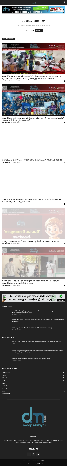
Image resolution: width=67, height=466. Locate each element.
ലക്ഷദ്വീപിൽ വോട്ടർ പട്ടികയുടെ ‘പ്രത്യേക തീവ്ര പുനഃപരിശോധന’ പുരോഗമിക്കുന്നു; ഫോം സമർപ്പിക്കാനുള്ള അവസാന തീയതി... (31, 77)
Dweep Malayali (6, 80)
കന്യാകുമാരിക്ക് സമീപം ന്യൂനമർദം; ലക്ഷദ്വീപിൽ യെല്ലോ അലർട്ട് (32, 160)
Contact (34, 461)
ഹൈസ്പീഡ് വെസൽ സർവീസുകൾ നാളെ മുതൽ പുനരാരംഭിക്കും (31, 358)
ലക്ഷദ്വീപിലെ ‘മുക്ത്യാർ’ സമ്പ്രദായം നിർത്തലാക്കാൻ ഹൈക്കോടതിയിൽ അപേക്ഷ (36, 341)
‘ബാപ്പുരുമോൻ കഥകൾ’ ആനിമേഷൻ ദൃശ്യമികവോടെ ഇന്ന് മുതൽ (30, 241)
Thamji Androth (6, 204)
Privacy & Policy (41, 461)
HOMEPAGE (38, 30)
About (28, 461)
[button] (3, 2)
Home (23, 461)
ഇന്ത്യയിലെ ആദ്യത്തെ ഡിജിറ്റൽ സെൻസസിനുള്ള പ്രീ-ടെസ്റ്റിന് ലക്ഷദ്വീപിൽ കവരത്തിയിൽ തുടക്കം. (30, 282)
